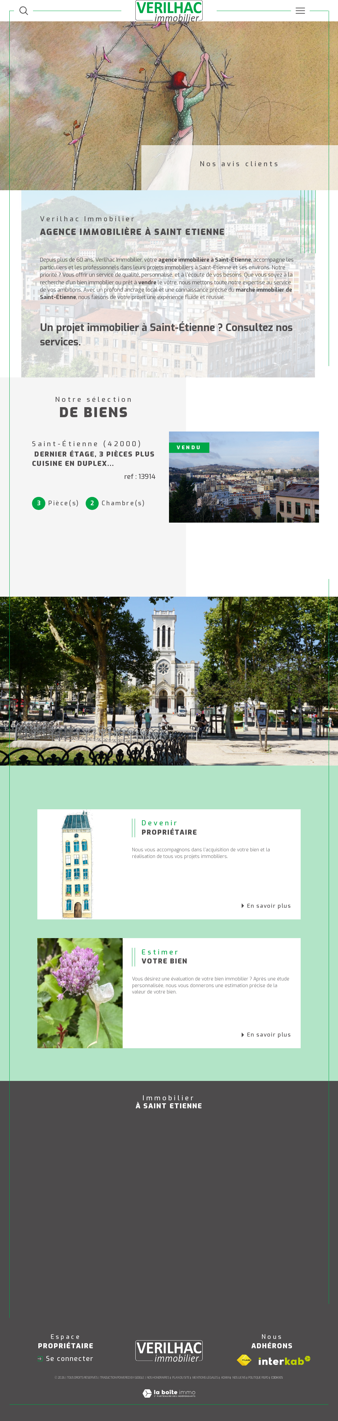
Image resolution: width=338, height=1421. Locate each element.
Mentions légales (205, 1378)
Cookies (277, 1377)
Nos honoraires (158, 1378)
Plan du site (181, 1378)
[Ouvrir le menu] (300, 10)
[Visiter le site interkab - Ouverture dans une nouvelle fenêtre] (285, 1360)
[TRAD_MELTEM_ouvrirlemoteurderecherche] (23, 10)
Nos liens (239, 1378)
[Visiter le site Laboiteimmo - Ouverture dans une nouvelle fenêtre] (169, 1401)
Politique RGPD (258, 1378)
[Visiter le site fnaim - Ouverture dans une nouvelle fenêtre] (244, 1360)
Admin (225, 1378)
